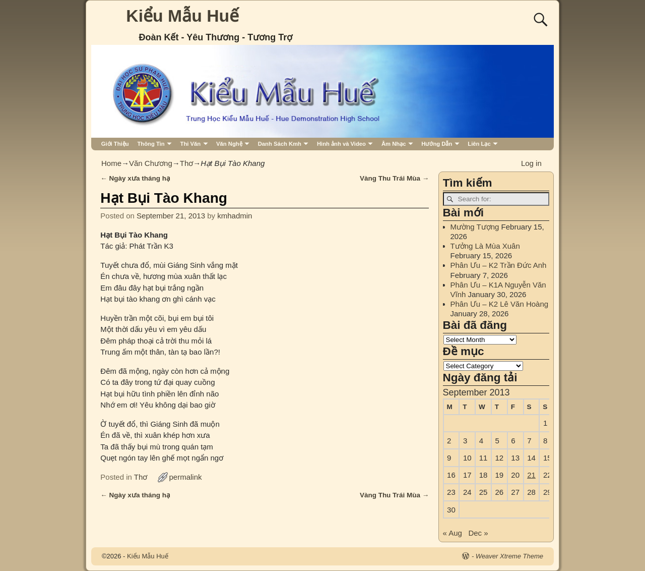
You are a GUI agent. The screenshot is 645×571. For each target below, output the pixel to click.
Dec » (478, 533)
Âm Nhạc (393, 144)
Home (111, 163)
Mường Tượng (474, 226)
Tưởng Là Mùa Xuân (485, 246)
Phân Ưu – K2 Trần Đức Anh (498, 265)
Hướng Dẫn (436, 144)
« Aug (452, 533)
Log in (531, 163)
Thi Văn (190, 144)
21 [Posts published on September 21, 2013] (531, 475)
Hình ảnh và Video (341, 144)
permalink (185, 477)
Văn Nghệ (229, 144)
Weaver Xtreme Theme (509, 556)
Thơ (187, 163)
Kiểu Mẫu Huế (182, 15)
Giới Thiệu (115, 144)
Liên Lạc (479, 144)
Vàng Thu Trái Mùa (394, 178)
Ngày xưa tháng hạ (135, 178)
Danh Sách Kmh (279, 144)
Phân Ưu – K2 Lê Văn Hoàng (499, 304)
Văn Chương (150, 163)
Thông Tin (150, 144)
